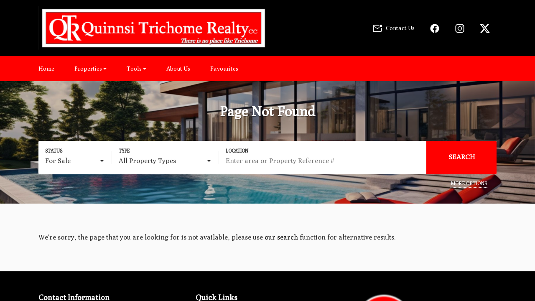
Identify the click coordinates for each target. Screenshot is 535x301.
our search (281, 237)
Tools (136, 68)
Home (46, 68)
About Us (178, 68)
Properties (90, 68)
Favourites (224, 68)
